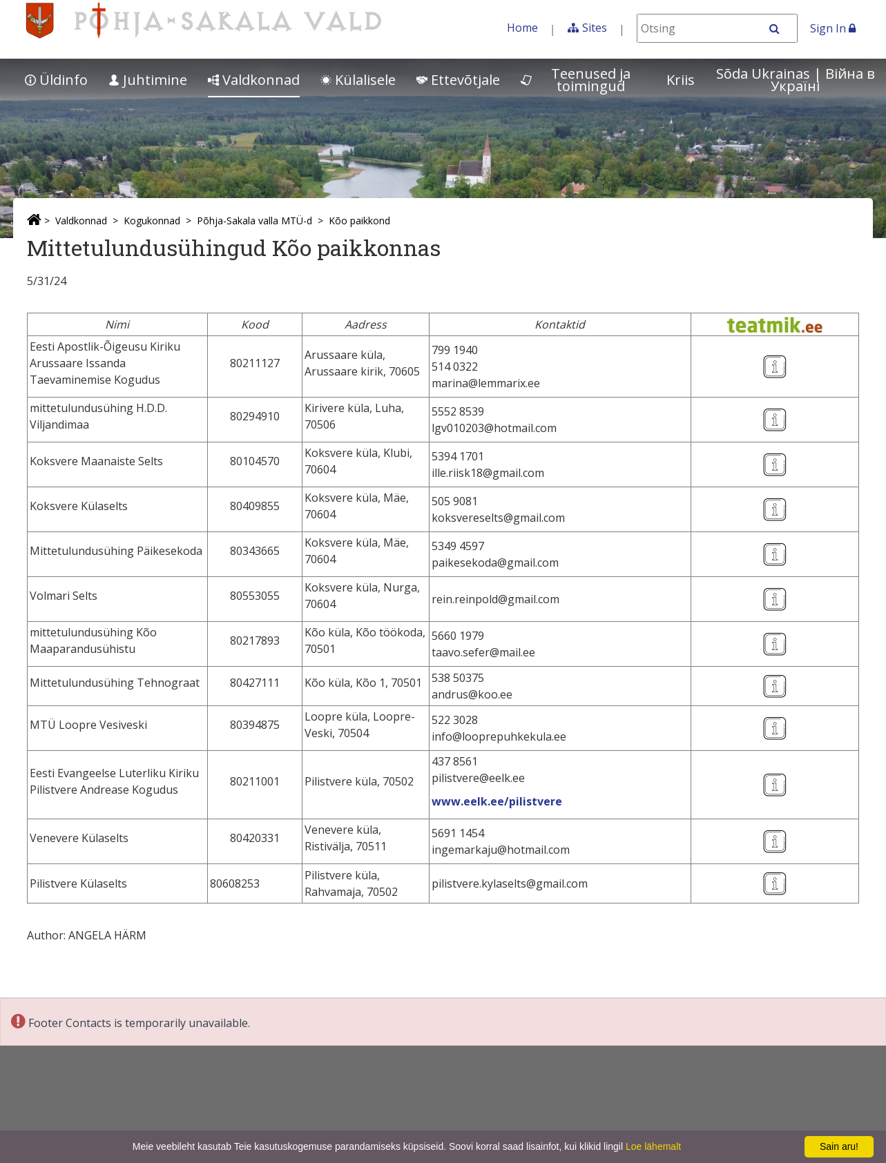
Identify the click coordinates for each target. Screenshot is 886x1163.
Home (522, 27)
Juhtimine (147, 79)
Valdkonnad (254, 79)
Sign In (833, 28)
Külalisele (358, 79)
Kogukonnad (152, 220)
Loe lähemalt (653, 1146)
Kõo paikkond (359, 220)
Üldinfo (56, 79)
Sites (594, 27)
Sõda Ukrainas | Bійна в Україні (795, 79)
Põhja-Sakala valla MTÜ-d (254, 220)
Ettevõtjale (458, 79)
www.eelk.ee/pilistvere (497, 801)
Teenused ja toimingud (575, 79)
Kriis (680, 79)
